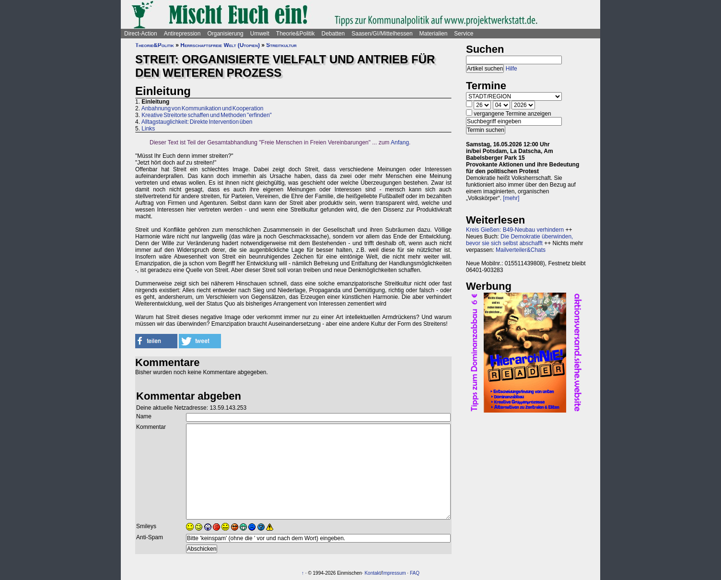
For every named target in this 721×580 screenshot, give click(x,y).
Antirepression (182, 33)
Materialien (433, 33)
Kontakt (372, 573)
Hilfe (511, 68)
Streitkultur (281, 45)
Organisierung (225, 33)
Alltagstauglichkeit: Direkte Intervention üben (197, 121)
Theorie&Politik (295, 33)
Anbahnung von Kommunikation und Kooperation (202, 108)
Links (148, 128)
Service (463, 33)
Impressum (394, 573)
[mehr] (511, 198)
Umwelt (259, 33)
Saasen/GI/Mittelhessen (381, 33)
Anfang (400, 142)
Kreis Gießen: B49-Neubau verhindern (515, 229)
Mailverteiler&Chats (521, 250)
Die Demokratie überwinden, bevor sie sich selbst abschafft (519, 240)
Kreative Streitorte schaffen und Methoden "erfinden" (206, 115)
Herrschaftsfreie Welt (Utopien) (220, 45)
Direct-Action (140, 33)
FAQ (414, 573)
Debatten (333, 33)
